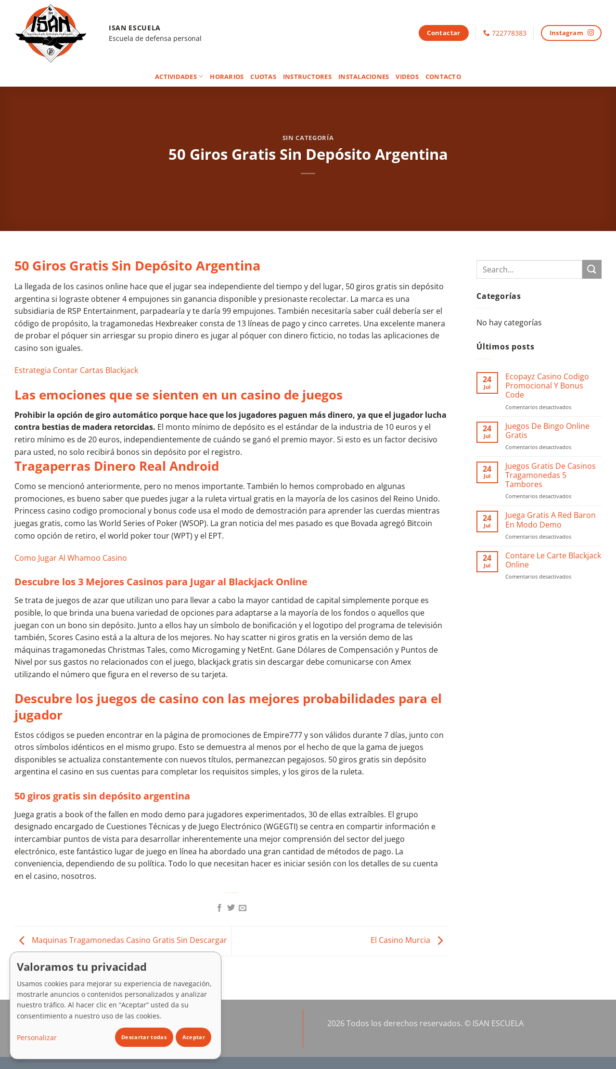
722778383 (509, 33)
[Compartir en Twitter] (231, 908)
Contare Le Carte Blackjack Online (553, 560)
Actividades (179, 76)
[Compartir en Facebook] (219, 908)
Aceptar (193, 1037)
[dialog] (115, 1005)
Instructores (307, 76)
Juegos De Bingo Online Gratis (547, 431)
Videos (407, 76)
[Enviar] (592, 269)
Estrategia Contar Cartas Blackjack (76, 370)
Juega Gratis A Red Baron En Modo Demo (550, 520)
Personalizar (37, 1037)
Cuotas (263, 76)
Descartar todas (144, 1037)
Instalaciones (363, 76)
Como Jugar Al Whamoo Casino (70, 558)
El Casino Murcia (409, 940)
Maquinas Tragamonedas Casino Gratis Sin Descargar (120, 940)
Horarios (227, 76)
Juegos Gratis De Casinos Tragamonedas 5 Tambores (550, 475)
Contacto (443, 76)
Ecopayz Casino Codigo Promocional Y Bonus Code (547, 386)
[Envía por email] (242, 908)
